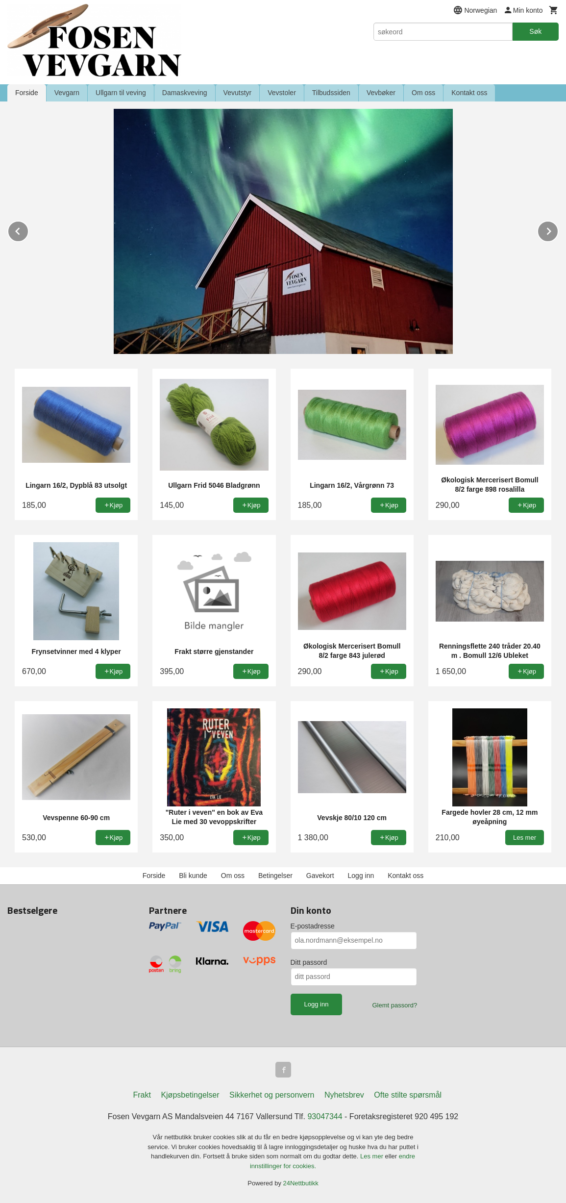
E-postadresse (313, 926)
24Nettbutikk (301, 1183)
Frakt (141, 1095)
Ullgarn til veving (121, 93)
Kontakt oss (469, 93)
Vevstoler (282, 93)
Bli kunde (193, 875)
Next (558, 230)
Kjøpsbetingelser (190, 1095)
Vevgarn (66, 93)
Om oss (423, 93)
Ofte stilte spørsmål (408, 1095)
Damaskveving (184, 93)
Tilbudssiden (331, 93)
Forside (26, 93)
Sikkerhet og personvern (271, 1095)
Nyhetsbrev (344, 1095)
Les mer (372, 1156)
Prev (28, 230)
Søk (535, 31)
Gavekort (320, 875)
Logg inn (361, 875)
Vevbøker (381, 93)
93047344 (324, 1116)
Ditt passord (309, 962)
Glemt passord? (394, 1005)
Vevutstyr (237, 93)
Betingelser (275, 875)
